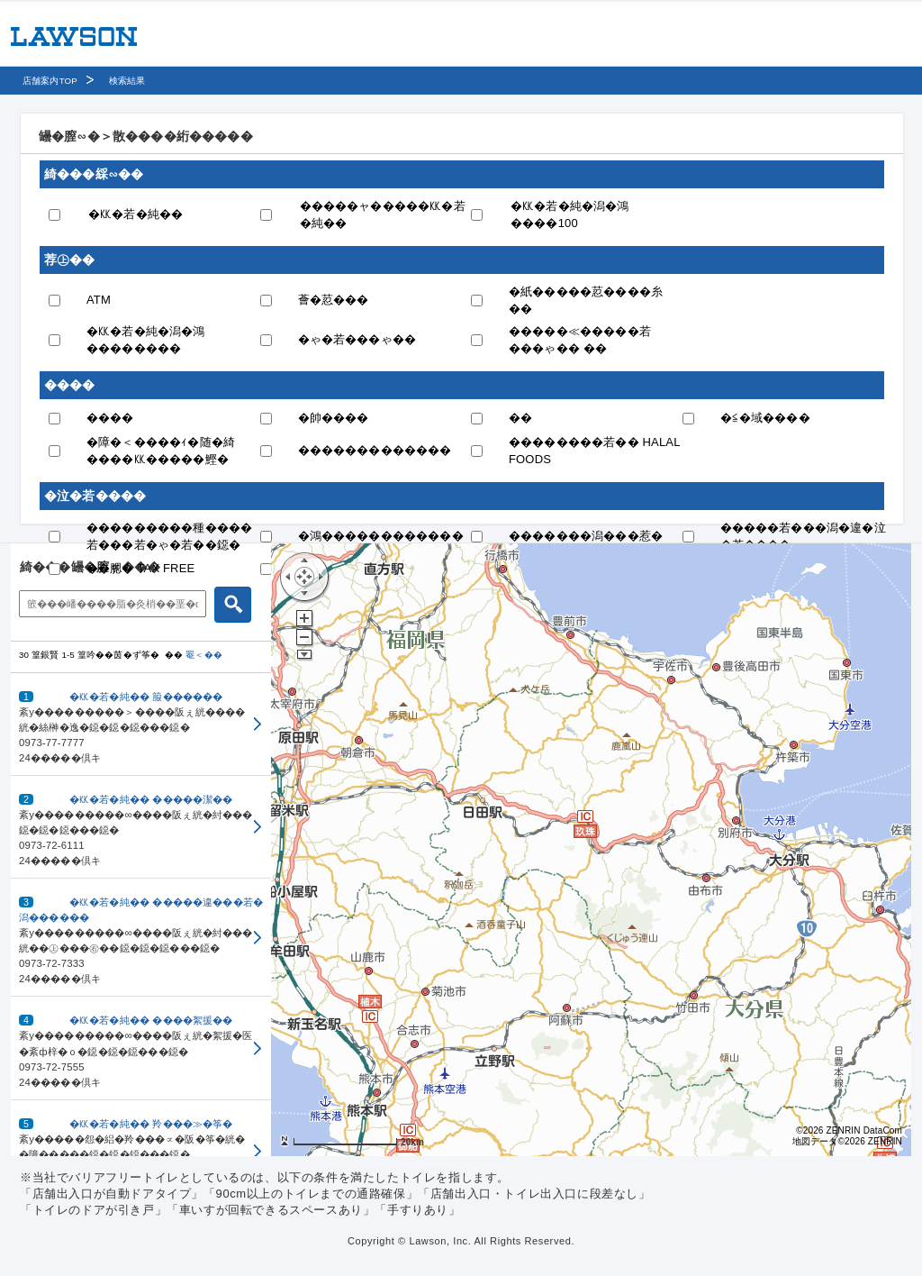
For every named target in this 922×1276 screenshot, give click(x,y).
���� (110, 417)
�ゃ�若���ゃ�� (357, 339)
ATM (98, 299)
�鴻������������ (381, 535)
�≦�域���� (765, 417)
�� (520, 417)
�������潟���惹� (586, 535)
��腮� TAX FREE (140, 568)
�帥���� (333, 417)
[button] (141, 724)
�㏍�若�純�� (135, 214)
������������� (375, 450)
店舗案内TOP (50, 81)
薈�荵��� (333, 299)
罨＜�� (203, 655)
